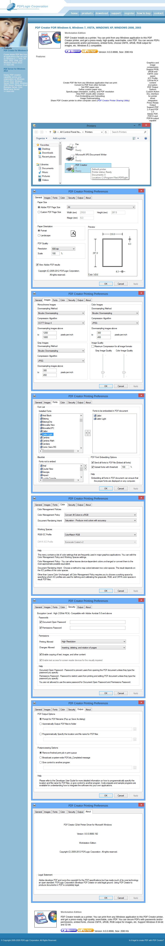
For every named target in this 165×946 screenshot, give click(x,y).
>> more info (9, 65)
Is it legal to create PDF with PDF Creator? (146, 940)
